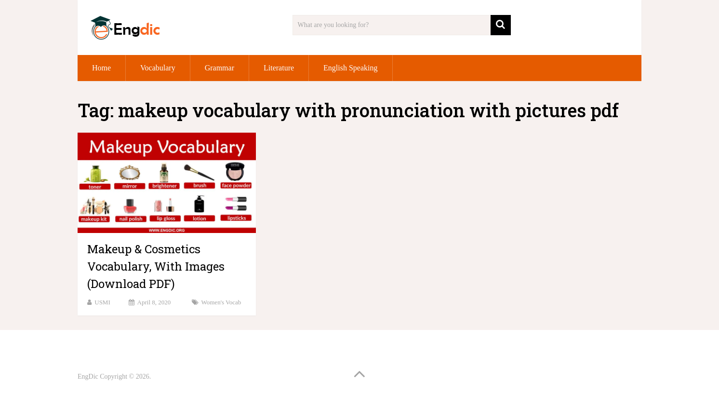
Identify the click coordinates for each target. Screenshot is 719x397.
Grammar (219, 68)
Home (101, 68)
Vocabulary (157, 68)
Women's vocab (221, 302)
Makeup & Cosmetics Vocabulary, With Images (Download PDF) (156, 266)
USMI (102, 302)
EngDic (88, 376)
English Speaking (350, 68)
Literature (279, 68)
